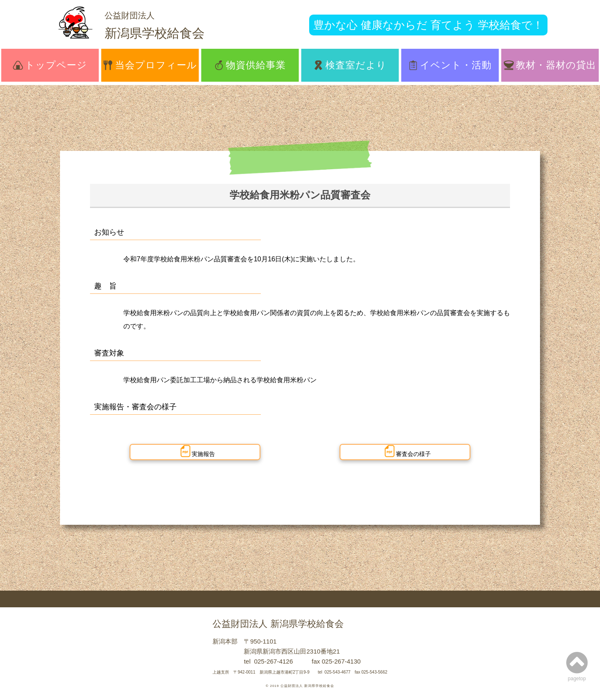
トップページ (50, 65)
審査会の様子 (407, 451)
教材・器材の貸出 (550, 65)
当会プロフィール (150, 65)
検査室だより (349, 65)
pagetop (577, 665)
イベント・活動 (450, 65)
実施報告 (197, 451)
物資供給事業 (250, 65)
